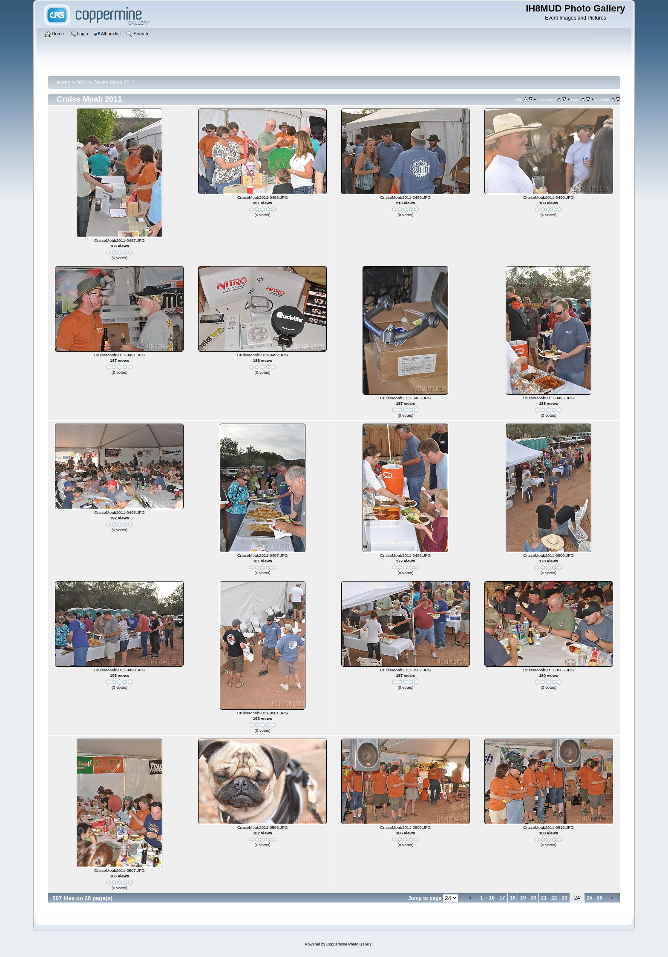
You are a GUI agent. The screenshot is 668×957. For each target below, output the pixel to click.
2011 (82, 83)
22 (554, 898)
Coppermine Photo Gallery (348, 944)
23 (564, 898)
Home (63, 83)
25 (589, 898)
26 (599, 898)
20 (533, 898)
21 (544, 898)
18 (512, 898)
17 (502, 898)
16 (492, 898)
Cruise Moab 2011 (114, 83)
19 (523, 898)
